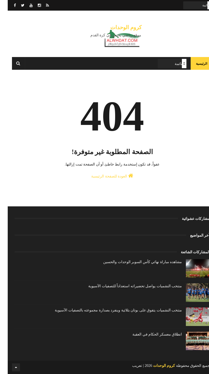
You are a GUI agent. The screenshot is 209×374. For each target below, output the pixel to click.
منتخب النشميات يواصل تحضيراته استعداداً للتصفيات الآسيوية (127, 286)
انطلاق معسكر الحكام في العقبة (149, 334)
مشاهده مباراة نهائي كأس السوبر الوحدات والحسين (134, 262)
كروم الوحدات (118, 27)
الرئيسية (193, 64)
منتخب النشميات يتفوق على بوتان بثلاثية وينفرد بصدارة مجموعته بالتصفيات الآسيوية (110, 310)
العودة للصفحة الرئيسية (104, 175)
